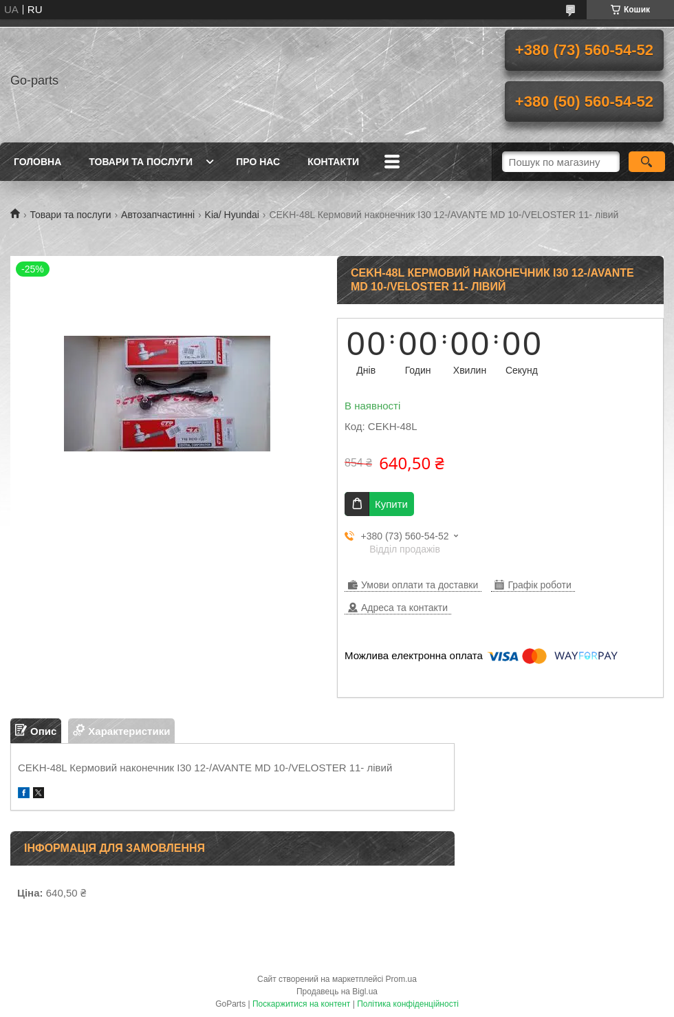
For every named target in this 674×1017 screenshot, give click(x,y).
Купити (391, 504)
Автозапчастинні (158, 214)
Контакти (333, 161)
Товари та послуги (141, 161)
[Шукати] (647, 161)
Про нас (258, 161)
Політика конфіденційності (408, 1004)
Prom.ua (401, 979)
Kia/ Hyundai (232, 214)
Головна (37, 161)
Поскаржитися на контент (301, 1004)
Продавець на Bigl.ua (337, 991)
